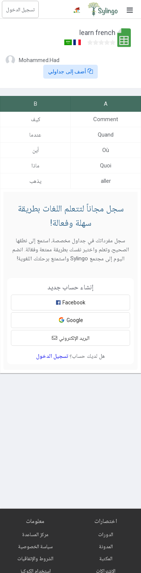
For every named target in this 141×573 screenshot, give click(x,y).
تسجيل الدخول (20, 9)
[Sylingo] (103, 9)
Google (70, 320)
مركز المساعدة (35, 534)
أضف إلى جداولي (70, 71)
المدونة (106, 546)
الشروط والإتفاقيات (35, 558)
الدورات (105, 534)
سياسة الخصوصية (35, 546)
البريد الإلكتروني (70, 338)
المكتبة (105, 558)
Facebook (70, 302)
